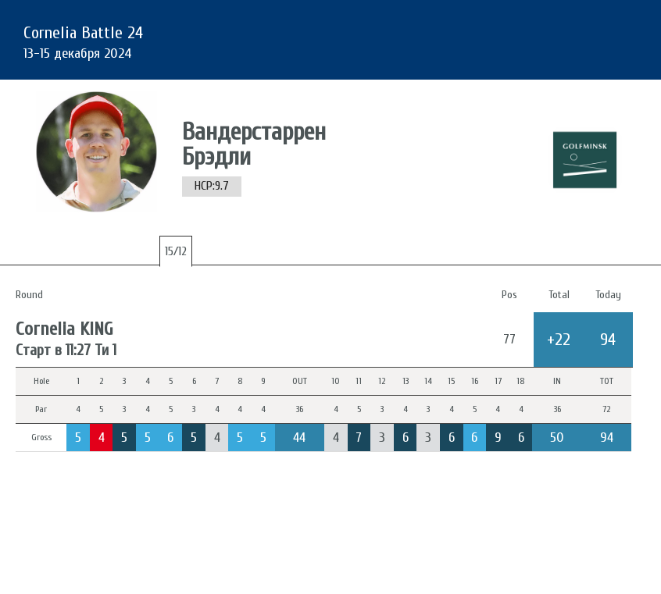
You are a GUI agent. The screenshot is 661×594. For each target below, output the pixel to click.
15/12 (176, 251)
